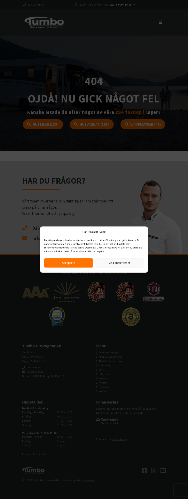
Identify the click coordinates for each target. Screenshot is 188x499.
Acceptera (68, 263)
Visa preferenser (119, 263)
